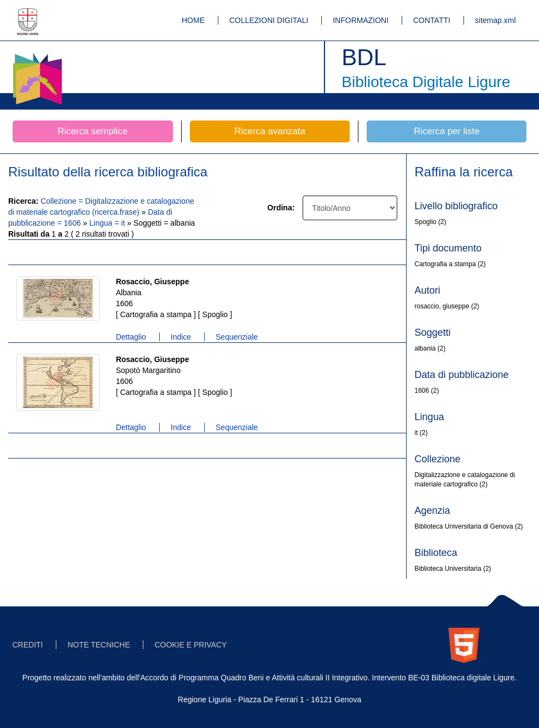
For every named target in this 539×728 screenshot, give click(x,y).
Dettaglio (131, 337)
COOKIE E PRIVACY (190, 644)
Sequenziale (237, 337)
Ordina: (281, 207)
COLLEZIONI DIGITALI (268, 20)
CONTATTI (431, 20)
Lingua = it (108, 223)
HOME (193, 20)
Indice (181, 337)
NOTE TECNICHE (98, 644)
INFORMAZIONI (361, 20)
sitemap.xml (495, 20)
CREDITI (28, 644)
